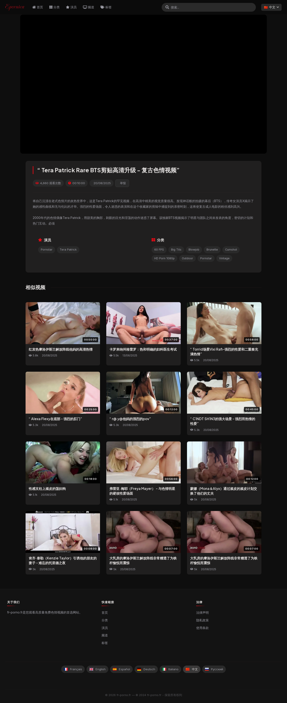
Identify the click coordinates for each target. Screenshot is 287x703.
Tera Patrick (68, 249)
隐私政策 (202, 620)
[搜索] (167, 7)
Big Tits (176, 249)
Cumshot (231, 249)
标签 (106, 7)
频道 (88, 7)
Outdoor (187, 258)
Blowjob (194, 249)
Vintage (224, 258)
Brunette (212, 249)
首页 (37, 7)
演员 (71, 7)
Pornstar (46, 249)
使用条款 (202, 628)
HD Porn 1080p (164, 258)
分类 (54, 7)
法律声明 (202, 612)
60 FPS (159, 249)
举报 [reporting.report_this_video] (123, 183)
